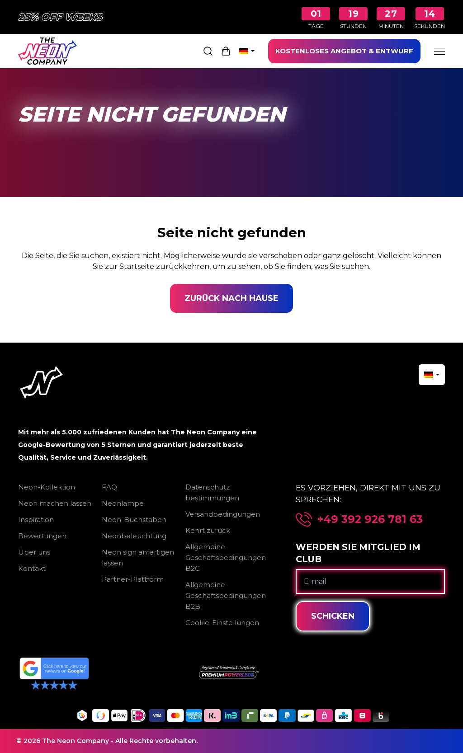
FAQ (109, 487)
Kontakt (32, 568)
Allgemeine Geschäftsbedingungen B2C (225, 557)
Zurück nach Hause (231, 298)
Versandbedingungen (222, 514)
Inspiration (36, 519)
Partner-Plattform (133, 579)
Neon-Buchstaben (134, 519)
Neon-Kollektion (46, 487)
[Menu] (439, 51)
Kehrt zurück (207, 530)
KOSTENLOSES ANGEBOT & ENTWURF (344, 51)
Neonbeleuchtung (134, 536)
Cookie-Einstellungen (222, 622)
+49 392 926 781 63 (370, 519)
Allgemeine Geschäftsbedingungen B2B (225, 595)
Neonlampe (123, 503)
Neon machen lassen (54, 503)
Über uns (34, 552)
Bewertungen (42, 536)
